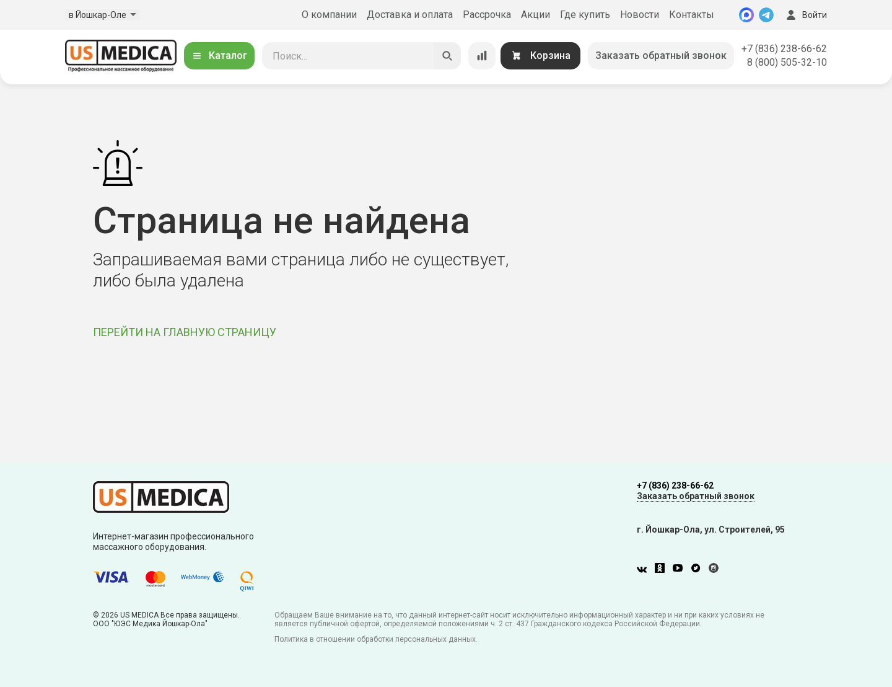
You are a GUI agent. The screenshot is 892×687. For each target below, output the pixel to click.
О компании (329, 14)
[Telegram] (766, 14)
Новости (639, 14)
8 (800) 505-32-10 (787, 62)
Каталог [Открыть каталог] (219, 55)
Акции (535, 14)
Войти (805, 14)
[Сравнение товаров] (482, 55)
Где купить (585, 14)
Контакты (691, 14)
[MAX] (746, 14)
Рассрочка (487, 14)
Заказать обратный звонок (661, 55)
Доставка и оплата (410, 14)
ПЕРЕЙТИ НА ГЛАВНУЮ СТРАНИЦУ (184, 332)
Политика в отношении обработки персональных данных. (376, 639)
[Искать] (447, 55)
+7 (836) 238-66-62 (784, 49)
